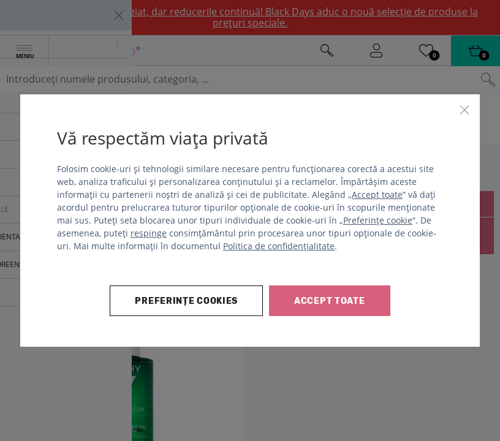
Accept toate (377, 194)
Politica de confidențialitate (279, 246)
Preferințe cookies (186, 301)
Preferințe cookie (377, 220)
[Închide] (464, 110)
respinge (149, 233)
